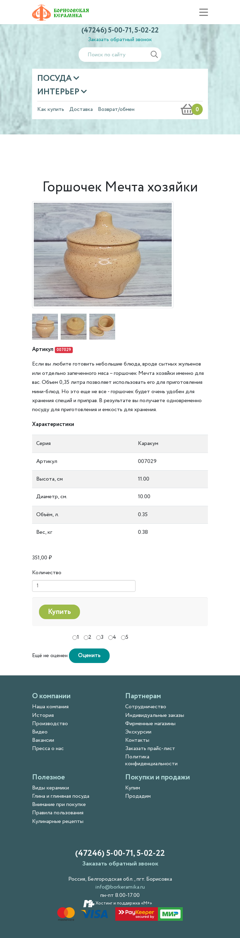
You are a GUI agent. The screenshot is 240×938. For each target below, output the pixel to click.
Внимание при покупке (59, 804)
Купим (132, 788)
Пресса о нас (48, 748)
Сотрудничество (145, 707)
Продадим (138, 796)
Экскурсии (138, 732)
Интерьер (59, 92)
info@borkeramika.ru (120, 887)
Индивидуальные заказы (154, 715)
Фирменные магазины (150, 724)
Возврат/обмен (116, 109)
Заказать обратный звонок (120, 40)
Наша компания (50, 707)
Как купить (50, 109)
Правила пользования (57, 813)
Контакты (137, 740)
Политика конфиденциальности (151, 760)
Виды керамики (50, 788)
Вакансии (43, 740)
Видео (40, 732)
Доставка (81, 109)
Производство (50, 724)
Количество (46, 573)
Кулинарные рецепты (57, 821)
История (43, 715)
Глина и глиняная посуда (60, 796)
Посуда (55, 79)
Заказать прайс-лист (150, 748)
